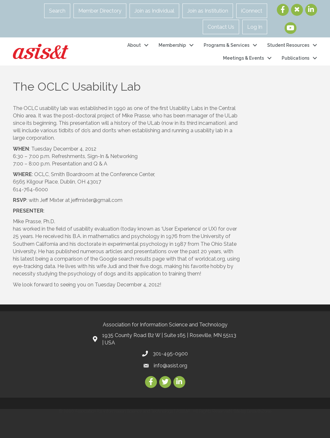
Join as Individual (154, 11)
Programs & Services (226, 45)
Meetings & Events (243, 58)
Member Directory (99, 11)
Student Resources (288, 45)
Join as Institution (207, 11)
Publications (295, 58)
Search (57, 11)
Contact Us (221, 27)
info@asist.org (170, 366)
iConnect (251, 11)
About (134, 45)
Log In (254, 27)
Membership (172, 45)
